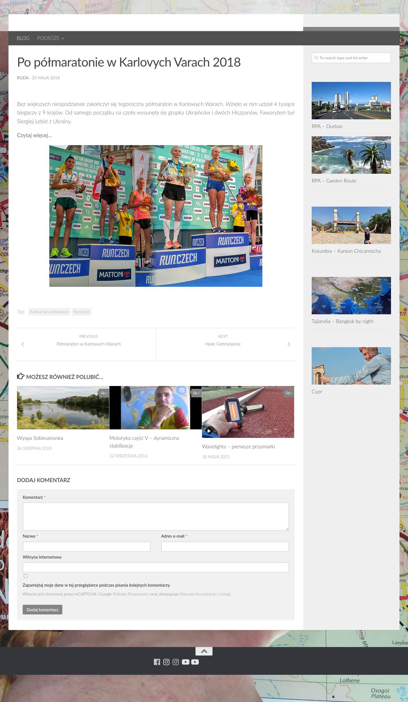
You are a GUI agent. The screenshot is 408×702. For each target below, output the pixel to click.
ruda (23, 96)
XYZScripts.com (224, 698)
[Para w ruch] (359, 53)
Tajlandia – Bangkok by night (342, 339)
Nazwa (30, 556)
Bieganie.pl (31, 54)
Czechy (76, 54)
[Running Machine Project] (368, 53)
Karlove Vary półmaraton (49, 330)
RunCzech (82, 330)
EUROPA (99, 54)
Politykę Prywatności (131, 614)
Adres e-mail (174, 556)
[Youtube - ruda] (378, 53)
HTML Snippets (183, 698)
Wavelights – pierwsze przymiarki (238, 466)
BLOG (23, 38)
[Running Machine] (350, 53)
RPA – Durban (327, 144)
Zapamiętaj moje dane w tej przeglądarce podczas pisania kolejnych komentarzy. (97, 604)
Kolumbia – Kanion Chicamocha (346, 269)
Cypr (317, 410)
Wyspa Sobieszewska (40, 458)
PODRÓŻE (48, 38)
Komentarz (34, 516)
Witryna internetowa (42, 576)
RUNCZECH (127, 54)
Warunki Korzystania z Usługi (205, 614)
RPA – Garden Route (334, 199)
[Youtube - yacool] (387, 53)
